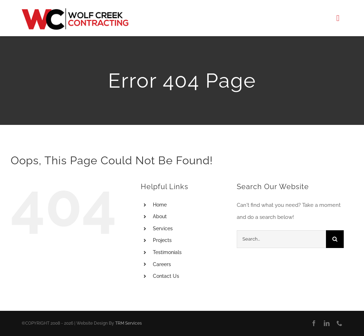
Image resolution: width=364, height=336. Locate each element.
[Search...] (281, 239)
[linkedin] (327, 323)
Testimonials (167, 252)
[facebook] (314, 323)
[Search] (335, 239)
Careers (162, 264)
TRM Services (128, 323)
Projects (162, 240)
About (160, 216)
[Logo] (75, 10)
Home (160, 205)
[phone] (339, 323)
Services (163, 228)
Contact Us (166, 276)
